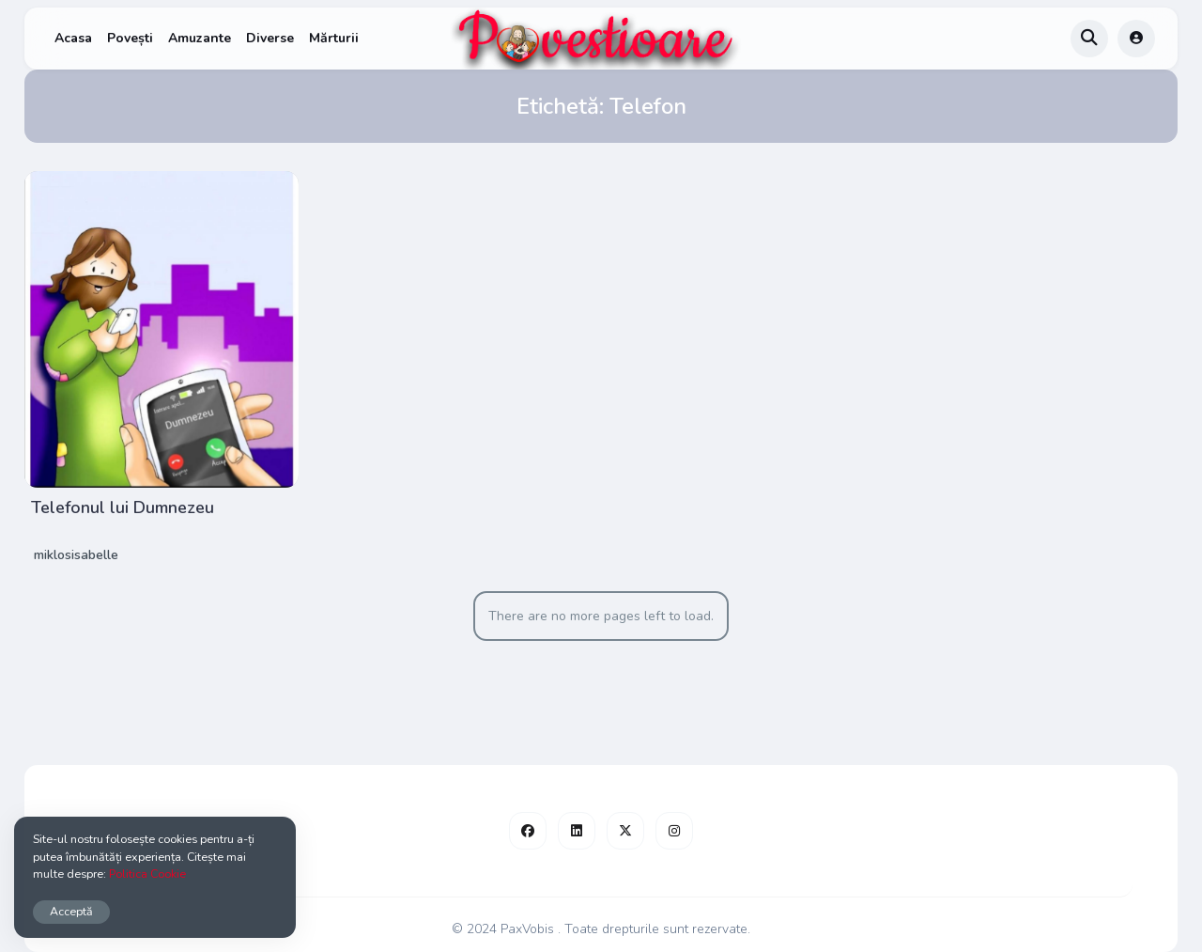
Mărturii (334, 38)
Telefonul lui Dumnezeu (122, 507)
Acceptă (71, 911)
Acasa (73, 38)
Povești (130, 38)
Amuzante (199, 38)
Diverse (270, 38)
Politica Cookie (147, 874)
